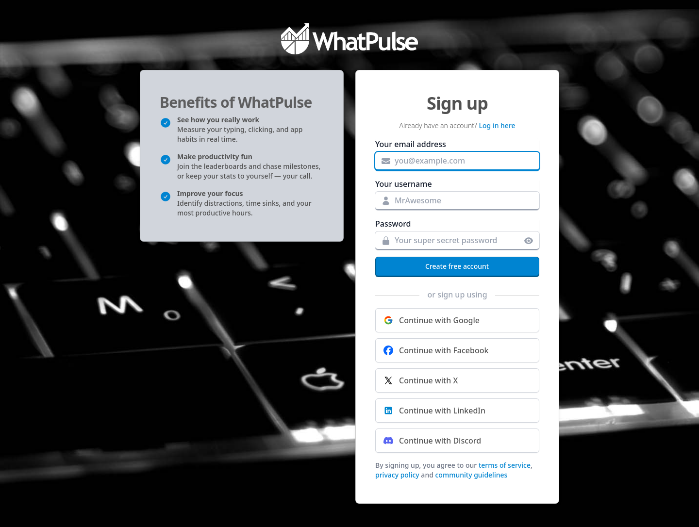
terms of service (505, 465)
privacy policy (397, 474)
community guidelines (471, 474)
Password (393, 223)
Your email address (410, 144)
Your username (403, 184)
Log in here (497, 125)
